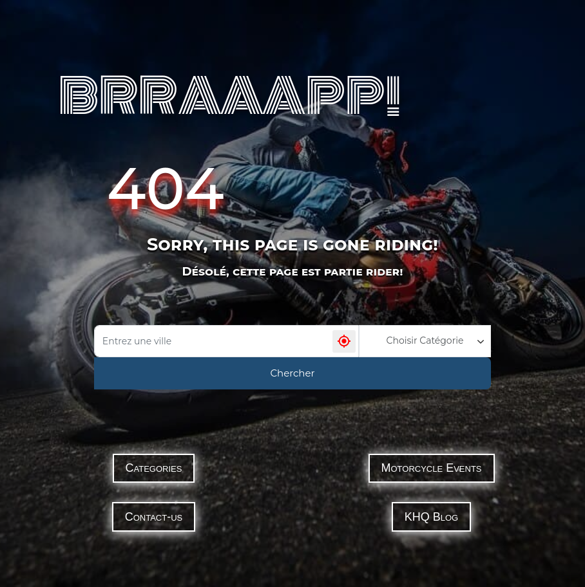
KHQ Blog (431, 516)
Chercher (292, 373)
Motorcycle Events (431, 467)
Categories (154, 467)
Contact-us (154, 516)
